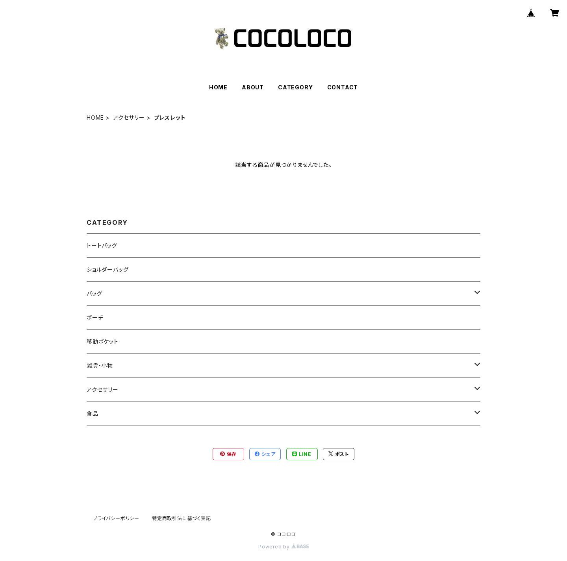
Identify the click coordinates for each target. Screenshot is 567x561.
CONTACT (342, 87)
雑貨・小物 (100, 365)
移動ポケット (103, 341)
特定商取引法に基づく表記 (181, 518)
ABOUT (253, 87)
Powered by (283, 547)
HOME (218, 87)
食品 (92, 413)
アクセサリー (129, 117)
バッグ (94, 293)
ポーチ (95, 317)
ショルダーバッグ (107, 269)
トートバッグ (102, 245)
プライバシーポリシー (116, 518)
